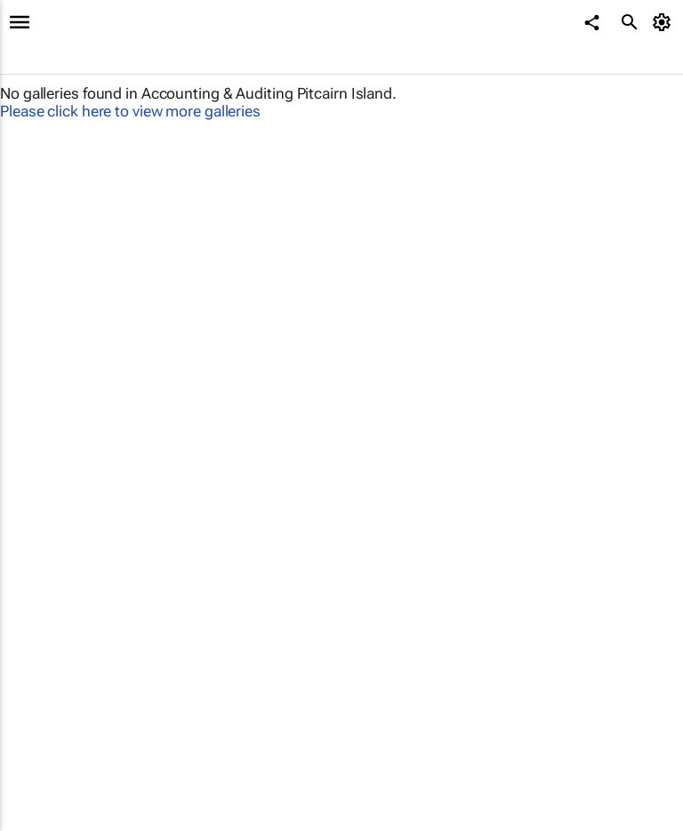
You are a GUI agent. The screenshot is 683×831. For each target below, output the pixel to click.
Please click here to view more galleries (130, 111)
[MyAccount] (665, 22)
